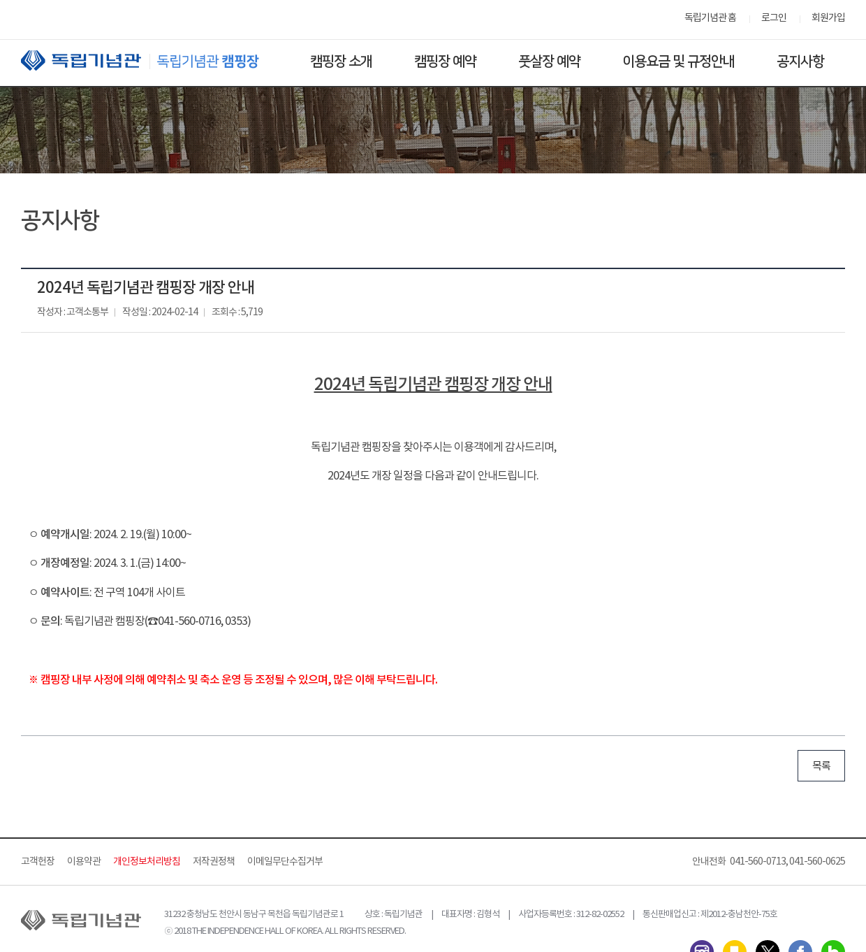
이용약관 (84, 861)
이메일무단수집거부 (285, 861)
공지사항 (800, 61)
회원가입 (828, 18)
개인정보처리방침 (146, 861)
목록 (821, 766)
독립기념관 (153, 60)
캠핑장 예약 (445, 61)
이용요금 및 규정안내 (678, 61)
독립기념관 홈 (710, 18)
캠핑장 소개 (341, 61)
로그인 (773, 18)
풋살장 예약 (549, 61)
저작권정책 (214, 861)
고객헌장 (37, 861)
